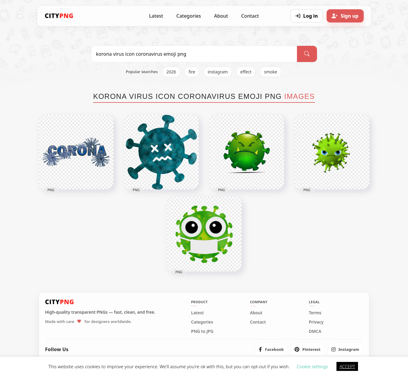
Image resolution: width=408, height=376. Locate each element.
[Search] (307, 54)
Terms (315, 312)
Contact (250, 16)
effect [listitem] (245, 72)
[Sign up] (345, 15)
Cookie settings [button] (312, 366)
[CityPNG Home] (59, 16)
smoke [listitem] (270, 72)
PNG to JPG (202, 331)
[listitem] (271, 349)
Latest (156, 16)
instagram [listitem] (218, 72)
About (221, 16)
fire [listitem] (192, 72)
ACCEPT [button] (347, 366)
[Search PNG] (194, 54)
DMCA (315, 331)
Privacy (316, 322)
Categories (188, 16)
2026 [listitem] (171, 72)
